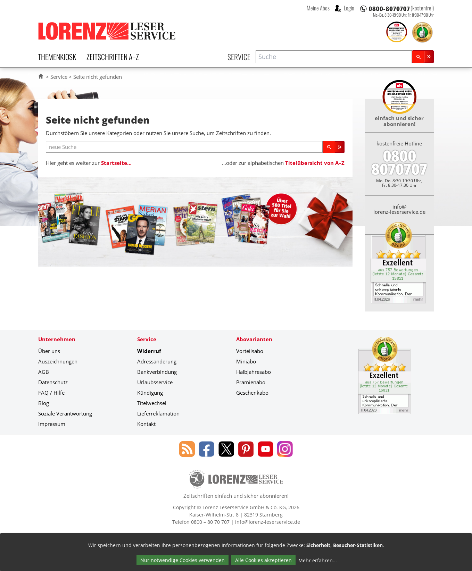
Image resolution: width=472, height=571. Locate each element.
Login (348, 8)
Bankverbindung (157, 371)
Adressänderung (156, 361)
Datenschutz (53, 382)
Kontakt (146, 423)
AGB (43, 371)
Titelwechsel (151, 403)
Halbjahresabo (253, 371)
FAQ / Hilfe (51, 392)
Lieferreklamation (158, 413)
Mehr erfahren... (317, 560)
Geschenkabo (252, 392)
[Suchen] (423, 56)
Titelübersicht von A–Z (315, 162)
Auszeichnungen (57, 361)
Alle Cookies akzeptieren (263, 560)
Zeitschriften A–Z (112, 56)
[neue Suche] (184, 147)
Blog (43, 403)
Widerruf (149, 350)
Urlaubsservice (155, 382)
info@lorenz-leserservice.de (399, 209)
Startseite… (116, 162)
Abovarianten (254, 339)
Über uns (49, 350)
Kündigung (150, 392)
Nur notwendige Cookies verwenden (182, 560)
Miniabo (246, 361)
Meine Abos (318, 8)
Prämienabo (250, 382)
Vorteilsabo (249, 350)
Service (238, 56)
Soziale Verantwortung (65, 413)
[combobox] (334, 56)
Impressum (51, 423)
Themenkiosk (57, 56)
